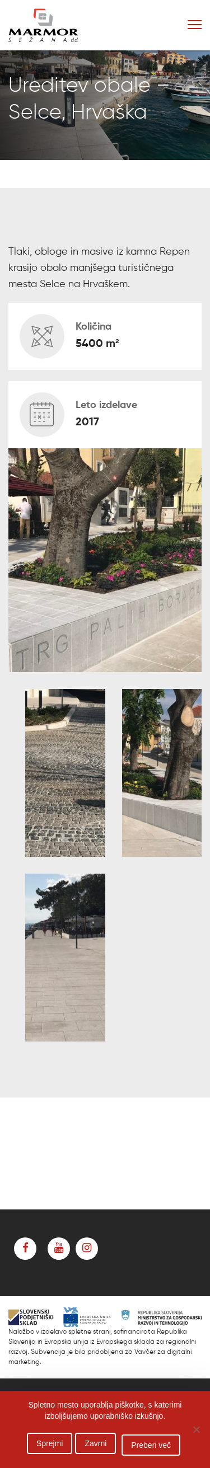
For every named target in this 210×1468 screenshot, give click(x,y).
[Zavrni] (196, 1429)
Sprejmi (49, 1443)
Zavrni (95, 1443)
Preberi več (151, 1445)
